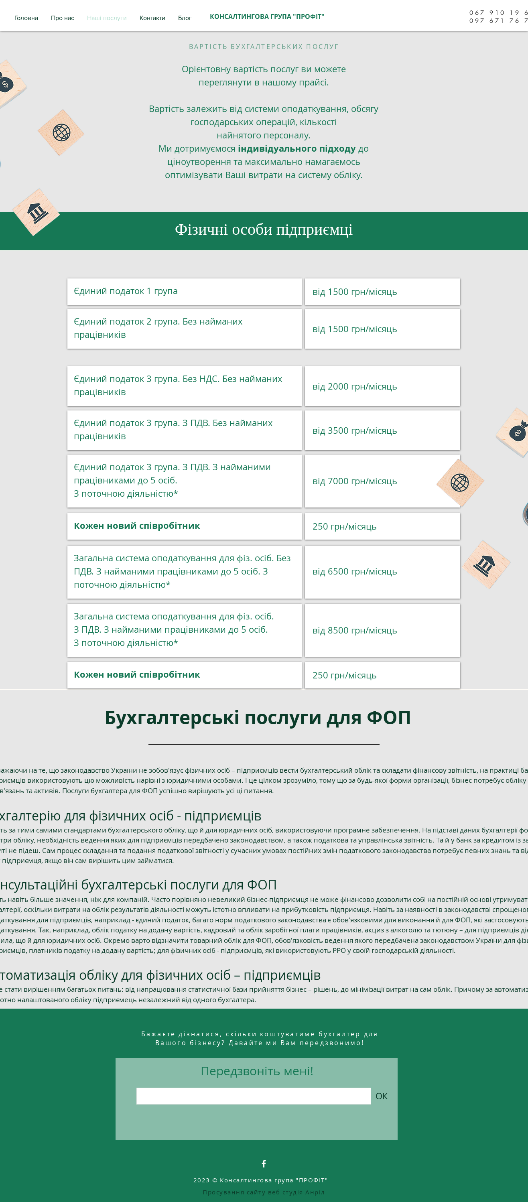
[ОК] (382, 1096)
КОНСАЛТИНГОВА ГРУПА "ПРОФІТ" (267, 16)
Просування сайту (234, 1192)
